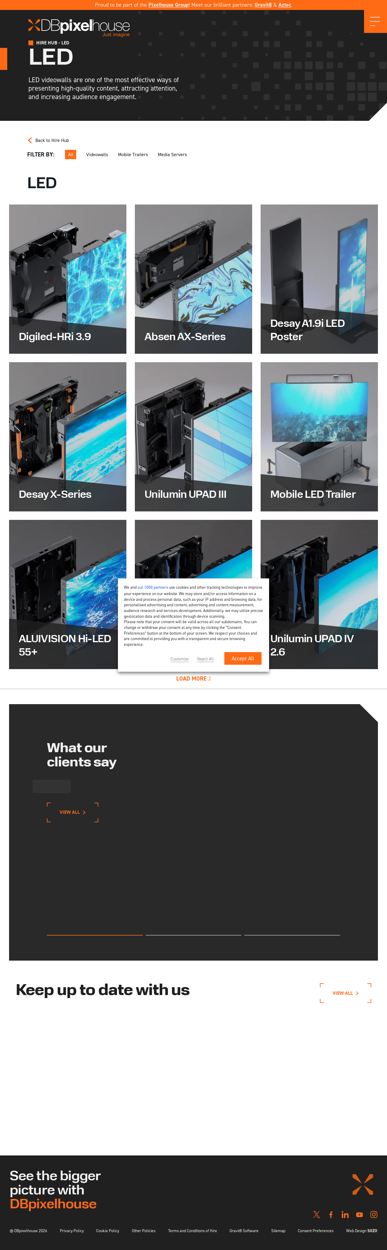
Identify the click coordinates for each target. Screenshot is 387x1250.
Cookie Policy (107, 1230)
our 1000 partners (153, 587)
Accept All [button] (243, 658)
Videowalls (97, 154)
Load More (193, 678)
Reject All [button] (205, 659)
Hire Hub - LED (52, 43)
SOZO (372, 1230)
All (70, 154)
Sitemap (278, 1230)
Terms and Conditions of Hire (192, 1230)
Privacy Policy (72, 1230)
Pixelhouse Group (168, 4)
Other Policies (143, 1230)
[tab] (95, 935)
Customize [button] (180, 659)
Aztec (284, 4)
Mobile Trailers (133, 154)
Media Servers (172, 154)
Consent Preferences (315, 1230)
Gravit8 (263, 4)
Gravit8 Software (244, 1230)
